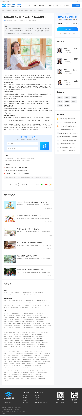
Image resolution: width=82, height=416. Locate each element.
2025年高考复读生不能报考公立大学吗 (68, 133)
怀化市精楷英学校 (16, 374)
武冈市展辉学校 (45, 342)
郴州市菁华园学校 (43, 332)
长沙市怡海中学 (16, 323)
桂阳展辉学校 (6, 380)
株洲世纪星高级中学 (31, 370)
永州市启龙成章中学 (27, 338)
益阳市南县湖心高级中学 (9, 363)
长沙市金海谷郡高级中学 (9, 378)
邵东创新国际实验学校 (30, 321)
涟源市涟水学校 (15, 355)
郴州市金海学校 (15, 372)
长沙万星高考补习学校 (29, 294)
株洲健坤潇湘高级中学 (8, 367)
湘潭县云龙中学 (7, 300)
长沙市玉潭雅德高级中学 (29, 327)
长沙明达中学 (6, 292)
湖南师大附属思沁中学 (8, 305)
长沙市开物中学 (37, 365)
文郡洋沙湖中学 (48, 305)
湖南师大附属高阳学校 (8, 340)
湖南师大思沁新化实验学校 (26, 355)
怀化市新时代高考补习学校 (30, 378)
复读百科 (41, 5)
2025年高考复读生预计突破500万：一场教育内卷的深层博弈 (68, 118)
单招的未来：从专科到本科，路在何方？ (29, 229)
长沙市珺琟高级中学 (8, 325)
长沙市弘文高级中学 (46, 323)
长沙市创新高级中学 (37, 367)
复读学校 (34, 5)
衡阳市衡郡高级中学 (8, 376)
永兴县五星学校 (7, 334)
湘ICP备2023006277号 (17, 407)
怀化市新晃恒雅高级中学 (22, 332)
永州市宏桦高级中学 (38, 338)
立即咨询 (67, 29)
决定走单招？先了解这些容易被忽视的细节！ (30, 242)
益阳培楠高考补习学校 (19, 321)
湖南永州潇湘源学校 (39, 340)
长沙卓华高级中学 (29, 305)
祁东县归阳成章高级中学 (43, 372)
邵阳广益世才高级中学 (30, 300)
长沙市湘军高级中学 (15, 307)
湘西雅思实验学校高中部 (27, 376)
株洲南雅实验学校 (44, 317)
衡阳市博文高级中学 (39, 351)
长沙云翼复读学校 (7, 294)
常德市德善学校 (40, 321)
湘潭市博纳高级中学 (8, 370)
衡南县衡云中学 (17, 376)
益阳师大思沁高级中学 (41, 327)
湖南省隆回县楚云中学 (35, 342)
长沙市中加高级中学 (37, 325)
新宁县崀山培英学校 (8, 342)
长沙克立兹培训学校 (38, 292)
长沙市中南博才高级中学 (17, 365)
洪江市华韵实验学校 (38, 374)
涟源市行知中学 (7, 374)
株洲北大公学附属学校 (16, 359)
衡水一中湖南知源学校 (43, 357)
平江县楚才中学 (7, 357)
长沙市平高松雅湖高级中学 (9, 351)
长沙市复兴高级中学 (25, 323)
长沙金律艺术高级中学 (39, 315)
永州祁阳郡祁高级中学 (28, 336)
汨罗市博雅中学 (23, 357)
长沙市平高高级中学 (38, 376)
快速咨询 (77, 5)
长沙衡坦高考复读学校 (17, 294)
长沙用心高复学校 (35, 307)
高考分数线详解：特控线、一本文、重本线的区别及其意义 (68, 129)
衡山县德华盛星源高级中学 (32, 346)
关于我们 (37, 395)
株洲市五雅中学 (7, 359)
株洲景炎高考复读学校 (21, 317)
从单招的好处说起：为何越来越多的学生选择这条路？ (33, 202)
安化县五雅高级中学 (8, 361)
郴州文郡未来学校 (16, 334)
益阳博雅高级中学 (46, 361)
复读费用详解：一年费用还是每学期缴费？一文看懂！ (68, 151)
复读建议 (74, 101)
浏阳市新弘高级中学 (31, 363)
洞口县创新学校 (17, 342)
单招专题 (21, 10)
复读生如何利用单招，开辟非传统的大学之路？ (18, 173)
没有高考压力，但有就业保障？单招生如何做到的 (18, 160)
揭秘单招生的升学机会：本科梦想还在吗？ (29, 215)
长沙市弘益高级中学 (19, 305)
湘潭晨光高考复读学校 (8, 319)
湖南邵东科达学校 (7, 323)
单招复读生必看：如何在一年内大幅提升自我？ (31, 269)
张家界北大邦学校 (41, 370)
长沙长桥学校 (6, 307)
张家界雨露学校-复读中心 (9, 353)
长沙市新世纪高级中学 (8, 327)
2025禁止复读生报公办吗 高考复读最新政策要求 (68, 136)
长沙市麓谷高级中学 (38, 305)
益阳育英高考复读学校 (8, 321)
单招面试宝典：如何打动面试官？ (27, 256)
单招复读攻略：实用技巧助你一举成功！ (16, 167)
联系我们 (37, 397)
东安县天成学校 (18, 336)
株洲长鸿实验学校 (27, 367)
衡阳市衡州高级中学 (29, 351)
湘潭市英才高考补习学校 (29, 319)
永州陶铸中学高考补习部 (39, 336)
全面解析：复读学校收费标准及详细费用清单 (68, 126)
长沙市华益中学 (41, 344)
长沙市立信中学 (27, 325)
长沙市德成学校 (7, 365)
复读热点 (60, 97)
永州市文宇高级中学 (17, 338)
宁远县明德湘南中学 (25, 334)
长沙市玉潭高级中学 (36, 323)
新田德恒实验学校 (7, 338)
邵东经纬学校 (14, 346)
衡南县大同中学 (33, 372)
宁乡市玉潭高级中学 (47, 367)
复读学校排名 (26, 402)
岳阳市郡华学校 (46, 355)
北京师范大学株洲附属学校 (33, 317)
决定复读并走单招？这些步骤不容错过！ (16, 170)
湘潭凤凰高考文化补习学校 (9, 332)
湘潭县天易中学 (18, 367)
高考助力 (74, 97)
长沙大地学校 (30, 315)
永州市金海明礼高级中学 (37, 334)
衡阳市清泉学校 (20, 351)
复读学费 (67, 97)
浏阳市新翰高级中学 (41, 363)
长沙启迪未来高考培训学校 (9, 317)
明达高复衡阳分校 (19, 378)
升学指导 (60, 105)
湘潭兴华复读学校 (18, 319)
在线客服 (37, 400)
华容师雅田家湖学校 (32, 357)
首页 (8, 1)
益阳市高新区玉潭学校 (26, 361)
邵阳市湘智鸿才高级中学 (20, 344)
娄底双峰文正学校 (37, 355)
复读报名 (66, 5)
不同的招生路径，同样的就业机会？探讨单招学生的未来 (20, 158)
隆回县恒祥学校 (25, 342)
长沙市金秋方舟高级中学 (9, 315)
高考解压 (67, 101)
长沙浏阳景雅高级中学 (20, 363)
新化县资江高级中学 (39, 353)
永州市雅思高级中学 (19, 340)
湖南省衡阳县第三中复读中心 (18, 300)
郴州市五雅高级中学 (33, 332)
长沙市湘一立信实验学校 (29, 313)
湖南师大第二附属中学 (28, 292)
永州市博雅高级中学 (29, 340)
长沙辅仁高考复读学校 (20, 315)
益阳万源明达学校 (18, 327)
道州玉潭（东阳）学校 (8, 336)
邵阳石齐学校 (6, 346)
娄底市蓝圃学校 (41, 378)
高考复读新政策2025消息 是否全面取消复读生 (68, 122)
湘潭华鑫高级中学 (40, 319)
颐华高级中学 (15, 357)
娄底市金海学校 (7, 355)
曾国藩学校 (47, 353)
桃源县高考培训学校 (20, 353)
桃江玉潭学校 (17, 361)
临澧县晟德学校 (29, 353)
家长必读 (60, 101)
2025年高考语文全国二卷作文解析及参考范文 (68, 147)
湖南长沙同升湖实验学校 (16, 292)
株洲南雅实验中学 (27, 359)
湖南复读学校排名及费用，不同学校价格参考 (68, 143)
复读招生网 (8, 10)
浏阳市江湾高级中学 (28, 365)
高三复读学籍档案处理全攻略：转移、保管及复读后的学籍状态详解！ (68, 140)
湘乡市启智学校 (36, 359)
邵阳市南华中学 (22, 346)
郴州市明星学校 (7, 372)
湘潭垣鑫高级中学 (44, 359)
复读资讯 (58, 5)
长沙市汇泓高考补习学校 (17, 313)
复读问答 (50, 5)
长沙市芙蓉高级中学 (40, 313)
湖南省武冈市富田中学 (8, 344)
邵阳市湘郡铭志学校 (41, 300)
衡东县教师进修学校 (44, 346)
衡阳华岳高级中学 (24, 372)
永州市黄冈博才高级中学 (26, 374)
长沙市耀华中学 (7, 313)
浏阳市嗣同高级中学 (18, 325)
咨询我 (75, 48)
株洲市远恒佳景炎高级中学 (19, 370)
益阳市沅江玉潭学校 (37, 361)
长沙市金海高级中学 (47, 325)
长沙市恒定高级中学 (25, 307)
